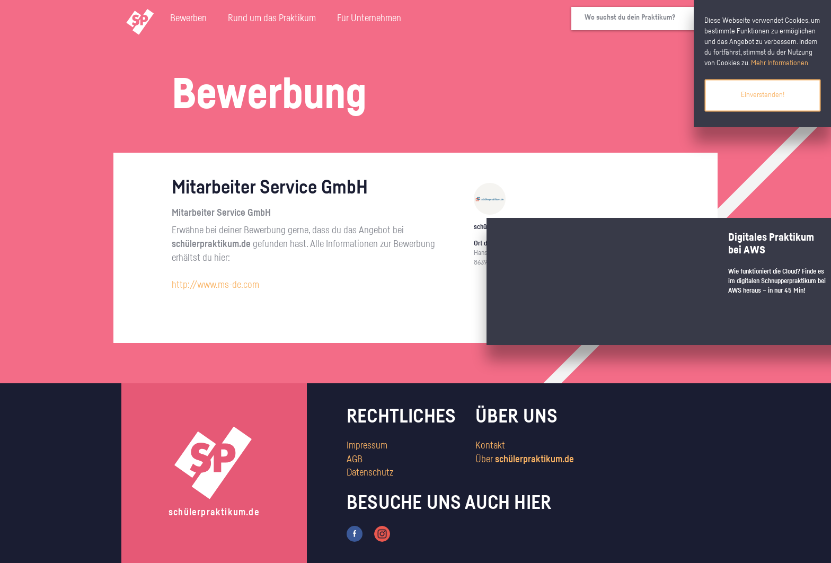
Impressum (367, 446)
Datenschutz (370, 473)
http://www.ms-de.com (215, 285)
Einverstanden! (762, 95)
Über (524, 459)
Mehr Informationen (779, 63)
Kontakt (490, 446)
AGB (355, 459)
